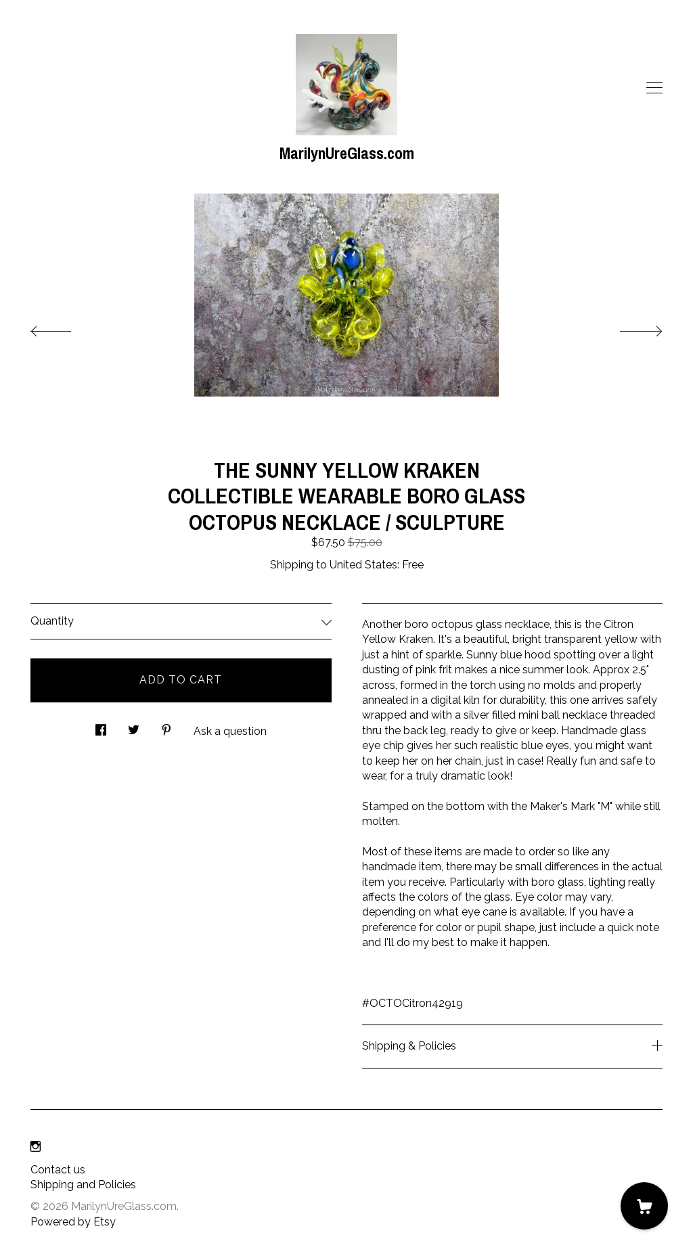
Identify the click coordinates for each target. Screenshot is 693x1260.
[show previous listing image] (64, 327)
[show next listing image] (629, 327)
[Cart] (644, 1206)
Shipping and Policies (83, 1184)
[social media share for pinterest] (166, 727)
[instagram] (35, 1147)
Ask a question (230, 731)
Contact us (57, 1169)
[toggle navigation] (654, 88)
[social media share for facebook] (100, 727)
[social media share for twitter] (133, 727)
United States (363, 564)
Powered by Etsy (73, 1221)
